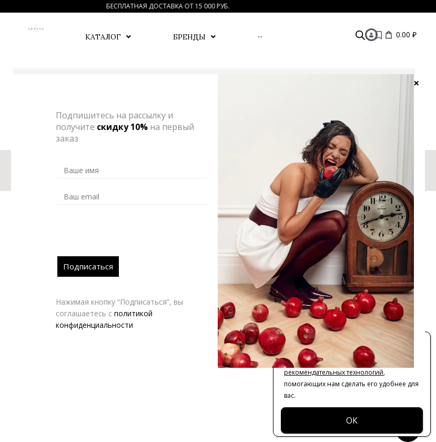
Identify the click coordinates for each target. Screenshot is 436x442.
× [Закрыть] (416, 82)
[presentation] (137, 235)
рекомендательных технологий (333, 372)
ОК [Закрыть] (352, 420)
